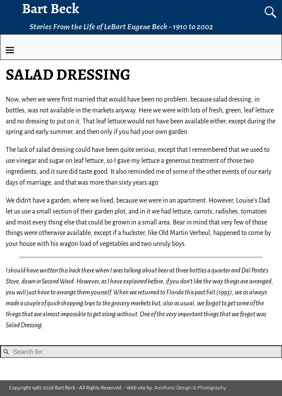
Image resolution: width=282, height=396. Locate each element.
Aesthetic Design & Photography (190, 388)
